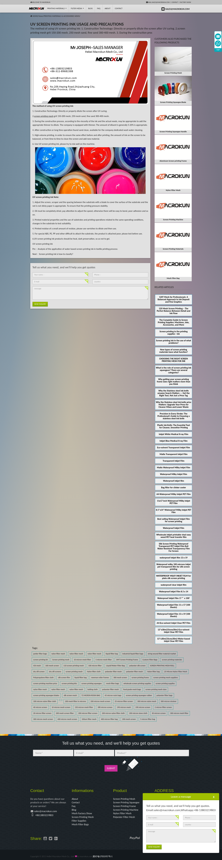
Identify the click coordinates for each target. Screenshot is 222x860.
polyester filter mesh (113, 671)
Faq (73, 806)
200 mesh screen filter (65, 713)
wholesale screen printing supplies (137, 683)
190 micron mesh (124, 707)
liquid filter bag (112, 654)
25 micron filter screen (124, 701)
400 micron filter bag (109, 719)
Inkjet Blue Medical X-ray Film (173, 440)
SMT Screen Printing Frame (127, 659)
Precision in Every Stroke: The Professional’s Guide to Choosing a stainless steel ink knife (173, 416)
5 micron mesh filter (104, 659)
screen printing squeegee (91, 683)
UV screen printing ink (42, 243)
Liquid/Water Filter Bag (115, 665)
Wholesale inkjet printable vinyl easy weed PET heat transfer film (173, 535)
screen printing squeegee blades (46, 695)
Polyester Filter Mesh (124, 817)
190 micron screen (142, 707)
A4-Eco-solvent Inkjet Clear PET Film (173, 623)
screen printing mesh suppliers (165, 677)
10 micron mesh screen (61, 707)
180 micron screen (105, 707)
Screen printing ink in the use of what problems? (173, 341)
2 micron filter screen (163, 707)
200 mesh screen (129, 719)
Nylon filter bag (153, 671)
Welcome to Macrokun (40, 2)
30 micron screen (159, 713)
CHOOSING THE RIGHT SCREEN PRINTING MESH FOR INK (173, 359)
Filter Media (77, 8)
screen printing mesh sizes (156, 689)
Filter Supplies (79, 820)
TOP (218, 50)
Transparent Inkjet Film (173, 460)
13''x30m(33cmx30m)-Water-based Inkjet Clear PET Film (173, 639)
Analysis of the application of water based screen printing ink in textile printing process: (78, 249)
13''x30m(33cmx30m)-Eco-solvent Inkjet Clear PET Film (173, 630)
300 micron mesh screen (43, 719)
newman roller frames (100, 677)
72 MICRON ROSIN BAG (90, 695)
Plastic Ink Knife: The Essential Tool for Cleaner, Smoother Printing (173, 426)
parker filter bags (40, 654)
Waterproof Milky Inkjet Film (173, 474)
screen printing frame (140, 677)
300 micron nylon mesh (146, 701)
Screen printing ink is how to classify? (56, 254)
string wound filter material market (162, 654)
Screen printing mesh (60, 659)
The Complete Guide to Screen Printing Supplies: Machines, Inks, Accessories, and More (173, 322)
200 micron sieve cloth (138, 713)
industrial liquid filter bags (132, 654)
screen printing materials (172, 659)
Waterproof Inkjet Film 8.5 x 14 (173, 591)
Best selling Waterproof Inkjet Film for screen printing (173, 520)
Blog (74, 809)
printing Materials (56, 8)
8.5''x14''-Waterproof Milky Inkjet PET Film (173, 511)
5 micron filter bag (147, 719)
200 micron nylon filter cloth (113, 713)
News (41, 16)
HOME (35, 16)
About (107, 8)
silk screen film (64, 677)
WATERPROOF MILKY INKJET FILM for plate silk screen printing (173, 577)
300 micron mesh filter (179, 713)
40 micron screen (40, 707)
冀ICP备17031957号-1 (102, 856)
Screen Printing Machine (125, 809)
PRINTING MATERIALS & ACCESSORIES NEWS (62, 16)
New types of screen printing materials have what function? (173, 350)
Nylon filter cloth (94, 671)
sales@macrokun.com (45, 811)
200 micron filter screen (87, 713)
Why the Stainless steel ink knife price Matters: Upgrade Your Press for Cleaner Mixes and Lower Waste (173, 404)
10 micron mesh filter (82, 659)
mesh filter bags (112, 683)
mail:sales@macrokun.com (158, 2)
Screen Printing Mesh (83, 817)
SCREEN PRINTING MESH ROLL (162, 665)
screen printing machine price (45, 683)
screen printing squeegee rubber (139, 695)
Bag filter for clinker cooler (173, 487)
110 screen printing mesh (73, 665)
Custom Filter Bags (149, 659)
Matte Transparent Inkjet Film (173, 454)
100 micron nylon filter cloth (44, 701)
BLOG (90, 8)
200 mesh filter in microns (75, 701)
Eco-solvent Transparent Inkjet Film (173, 447)
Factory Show (185, 2)
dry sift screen (39, 671)
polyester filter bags (164, 695)
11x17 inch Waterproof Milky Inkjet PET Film (173, 502)
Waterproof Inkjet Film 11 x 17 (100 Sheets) (173, 606)
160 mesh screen (52, 665)
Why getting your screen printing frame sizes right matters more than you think (173, 381)
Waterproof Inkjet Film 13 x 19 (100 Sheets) (173, 615)
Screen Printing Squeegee (126, 802)
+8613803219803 (44, 815)
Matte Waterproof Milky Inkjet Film (173, 467)
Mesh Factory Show (82, 813)
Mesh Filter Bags (80, 824)
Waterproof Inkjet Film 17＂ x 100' (173, 598)
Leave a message (181, 796)
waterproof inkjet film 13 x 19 (173, 557)
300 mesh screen (120, 677)
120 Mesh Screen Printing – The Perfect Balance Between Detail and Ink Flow (173, 311)
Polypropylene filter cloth (43, 677)
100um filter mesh (89, 719)
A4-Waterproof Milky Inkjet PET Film (173, 494)
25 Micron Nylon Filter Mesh (175, 671)
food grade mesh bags (132, 689)
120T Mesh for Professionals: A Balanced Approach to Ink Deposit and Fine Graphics (173, 299)
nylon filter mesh (58, 654)
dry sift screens (55, 671)
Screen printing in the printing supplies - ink (174, 332)
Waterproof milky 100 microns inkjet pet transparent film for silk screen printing (173, 566)
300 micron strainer (168, 701)
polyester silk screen (137, 665)
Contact (175, 2)
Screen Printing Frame (124, 806)
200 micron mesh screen (100, 701)
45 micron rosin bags (113, 695)
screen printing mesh (74, 671)
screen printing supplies (165, 683)
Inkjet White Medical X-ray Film (173, 434)
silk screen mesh (70, 695)
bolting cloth (92, 689)
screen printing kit (40, 659)
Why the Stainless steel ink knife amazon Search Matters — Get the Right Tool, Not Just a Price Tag (173, 393)
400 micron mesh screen (67, 719)
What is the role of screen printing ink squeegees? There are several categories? (173, 370)
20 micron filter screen (42, 713)
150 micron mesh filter (84, 707)
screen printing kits (69, 683)
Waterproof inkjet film (173, 480)
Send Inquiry (40, 304)
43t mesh (37, 665)
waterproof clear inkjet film (173, 584)
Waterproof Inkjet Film (173, 528)
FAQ (98, 8)
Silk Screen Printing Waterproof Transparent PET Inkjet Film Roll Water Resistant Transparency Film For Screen (173, 547)
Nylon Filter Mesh (122, 813)
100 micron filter (95, 665)
